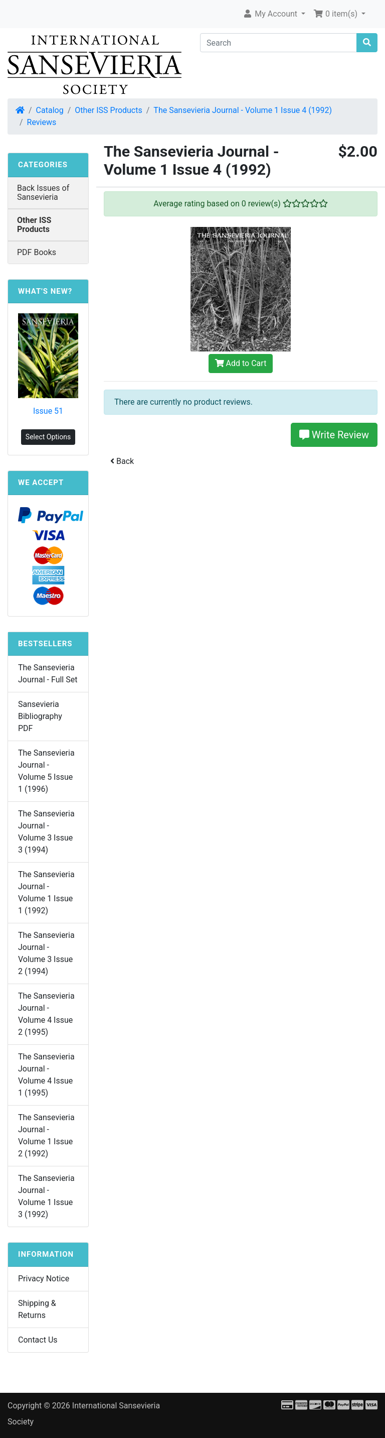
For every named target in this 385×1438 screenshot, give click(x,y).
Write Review (334, 435)
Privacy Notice (43, 1278)
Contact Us (38, 1340)
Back (122, 461)
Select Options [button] (48, 437)
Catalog (50, 110)
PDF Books (36, 252)
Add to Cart (241, 363)
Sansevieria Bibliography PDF (40, 716)
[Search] (278, 42)
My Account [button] (271, 14)
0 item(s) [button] (336, 14)
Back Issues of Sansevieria (43, 192)
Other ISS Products (108, 110)
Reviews (42, 122)
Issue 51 (48, 411)
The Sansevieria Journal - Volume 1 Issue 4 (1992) (242, 110)
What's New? (45, 291)
